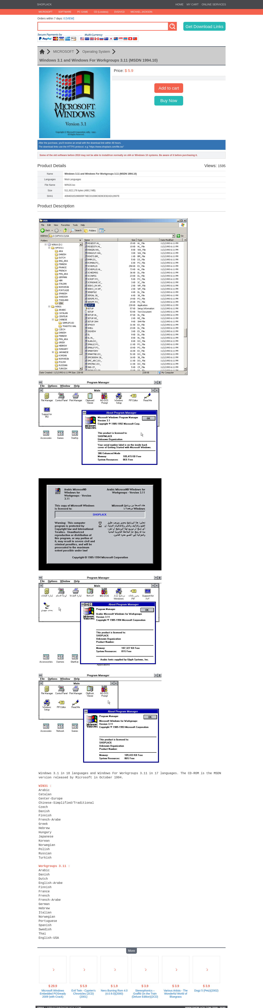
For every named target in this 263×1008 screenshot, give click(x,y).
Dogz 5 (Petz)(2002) (206, 988)
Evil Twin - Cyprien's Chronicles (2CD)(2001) (83, 991)
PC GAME (82, 12)
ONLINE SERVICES (214, 4)
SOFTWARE (64, 12)
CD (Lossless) (101, 12)
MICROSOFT (45, 12)
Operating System (96, 52)
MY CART (193, 4)
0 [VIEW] (68, 18)
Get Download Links (204, 26)
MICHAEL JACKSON (141, 12)
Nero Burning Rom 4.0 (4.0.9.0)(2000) (114, 990)
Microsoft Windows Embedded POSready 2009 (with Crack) (53, 991)
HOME (179, 4)
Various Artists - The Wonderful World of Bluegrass (176, 991)
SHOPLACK (44, 4)
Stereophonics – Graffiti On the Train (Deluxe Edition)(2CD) (145, 991)
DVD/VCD (119, 12)
